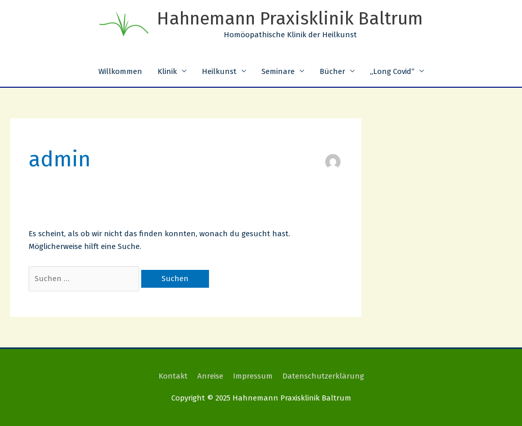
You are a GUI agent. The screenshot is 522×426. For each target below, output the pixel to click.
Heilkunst (219, 71)
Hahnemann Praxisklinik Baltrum (290, 18)
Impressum (253, 376)
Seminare (278, 71)
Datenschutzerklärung (323, 376)
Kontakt (173, 376)
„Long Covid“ (392, 71)
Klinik (167, 71)
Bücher (332, 71)
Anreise (210, 376)
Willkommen (120, 71)
